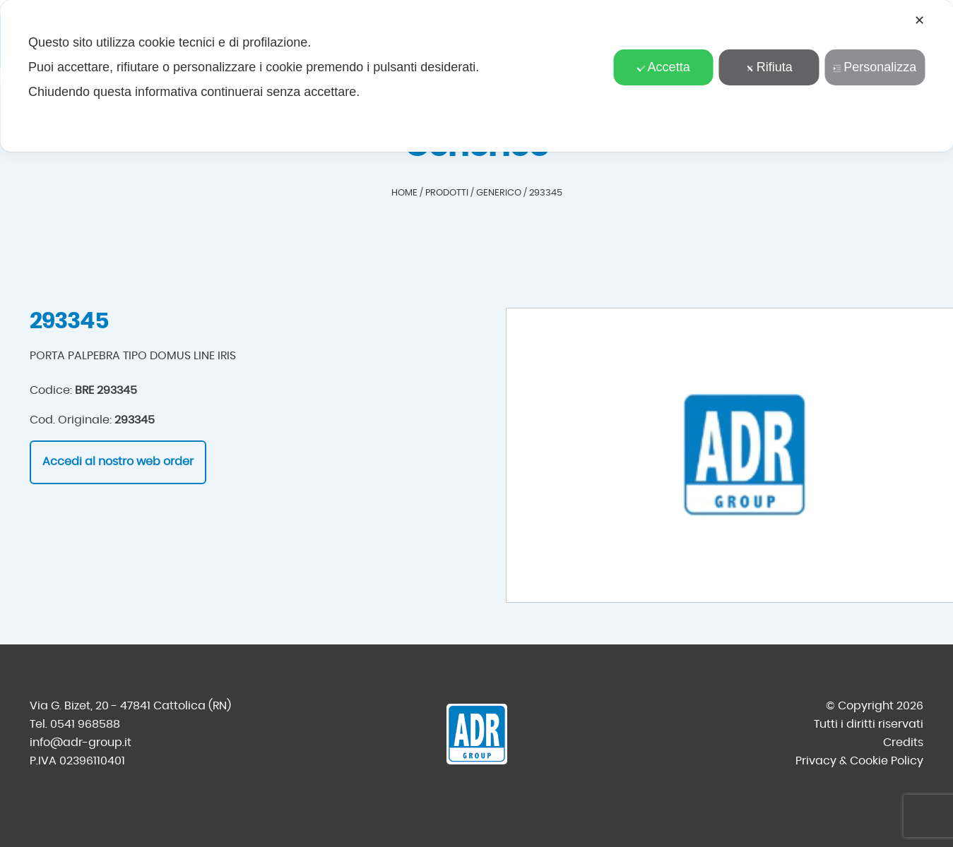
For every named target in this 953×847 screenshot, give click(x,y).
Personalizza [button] (874, 67)
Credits (903, 742)
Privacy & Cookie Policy (859, 761)
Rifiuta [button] (769, 67)
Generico (498, 193)
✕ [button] (919, 20)
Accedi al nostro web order (118, 461)
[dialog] (476, 76)
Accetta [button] (663, 67)
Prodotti (446, 193)
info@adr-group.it (80, 742)
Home (404, 193)
